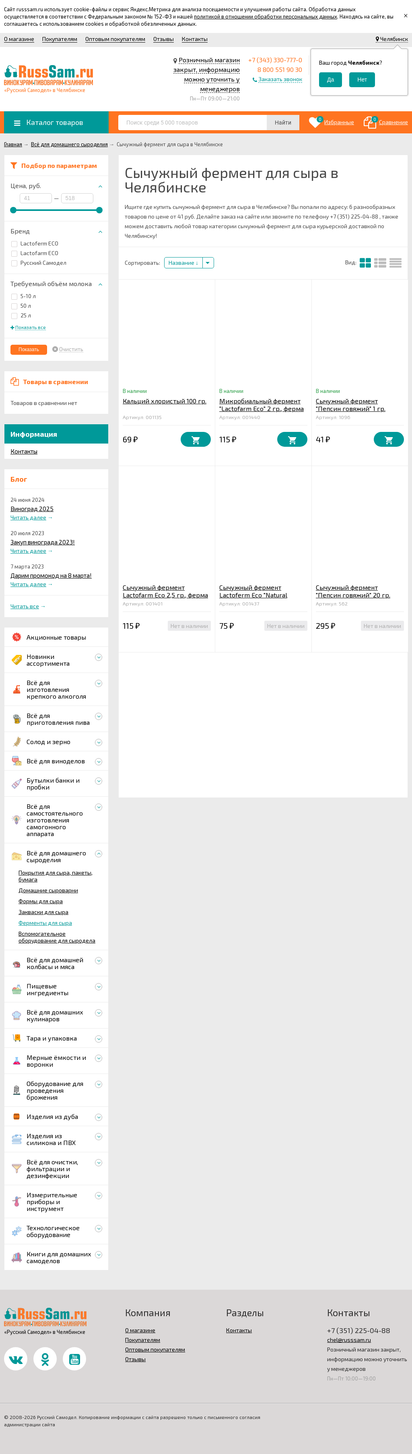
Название (183, 262)
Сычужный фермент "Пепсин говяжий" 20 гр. (353, 591)
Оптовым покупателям (115, 38)
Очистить (71, 349)
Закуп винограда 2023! (42, 542)
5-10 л (23, 295)
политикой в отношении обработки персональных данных (265, 16)
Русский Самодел (38, 262)
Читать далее (28, 517)
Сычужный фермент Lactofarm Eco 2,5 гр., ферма (165, 591)
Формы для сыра (41, 901)
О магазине (19, 38)
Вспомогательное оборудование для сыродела (57, 937)
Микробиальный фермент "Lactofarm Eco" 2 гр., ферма (261, 404)
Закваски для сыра (43, 911)
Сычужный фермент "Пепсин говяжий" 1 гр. (350, 404)
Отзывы (163, 38)
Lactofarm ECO (34, 252)
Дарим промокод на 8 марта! (51, 575)
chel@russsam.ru (349, 1339)
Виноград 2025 (32, 508)
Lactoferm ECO (34, 243)
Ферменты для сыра (45, 922)
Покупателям (59, 38)
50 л (21, 305)
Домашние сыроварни (48, 890)
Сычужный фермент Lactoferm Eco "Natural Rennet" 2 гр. (253, 594)
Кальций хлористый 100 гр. (164, 401)
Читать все (24, 606)
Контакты (195, 38)
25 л (21, 315)
